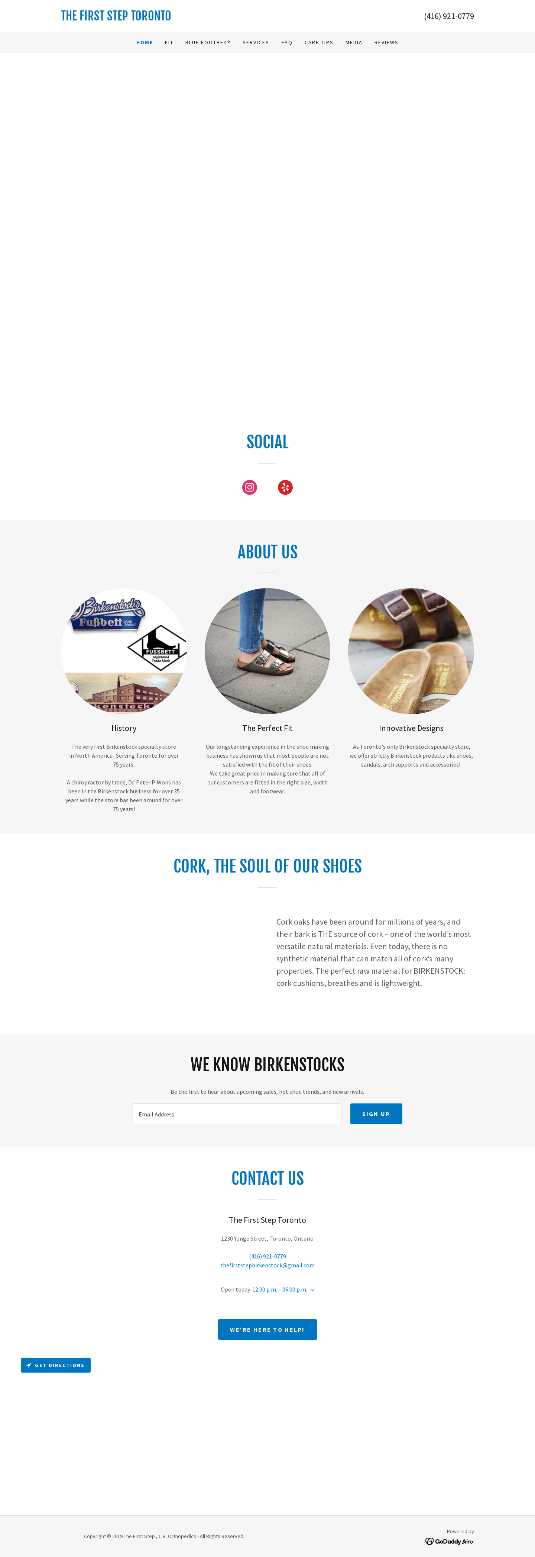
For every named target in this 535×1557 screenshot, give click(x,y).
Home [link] (144, 42)
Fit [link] (169, 42)
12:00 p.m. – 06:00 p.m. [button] (279, 1289)
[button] (311, 1290)
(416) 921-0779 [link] (449, 16)
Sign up (376, 1114)
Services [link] (256, 42)
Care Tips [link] (319, 42)
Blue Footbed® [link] (208, 42)
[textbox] (237, 1113)
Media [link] (354, 42)
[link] (164, 18)
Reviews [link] (386, 42)
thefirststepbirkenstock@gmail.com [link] (267, 1265)
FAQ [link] (287, 42)
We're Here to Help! (267, 1329)
